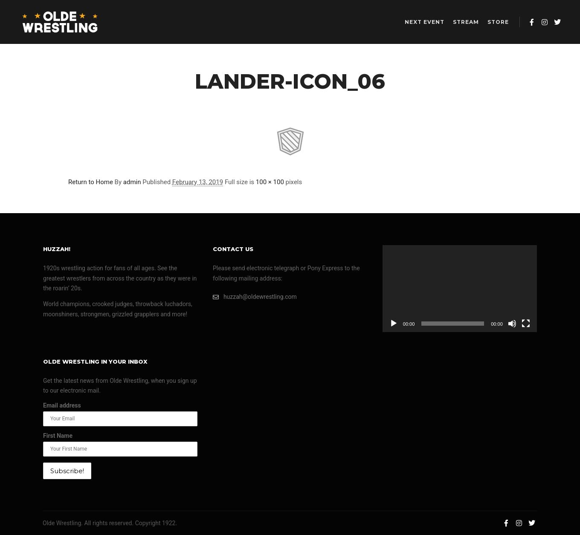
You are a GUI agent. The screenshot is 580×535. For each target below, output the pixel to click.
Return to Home (90, 182)
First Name (57, 435)
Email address (62, 405)
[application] (460, 288)
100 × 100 (270, 182)
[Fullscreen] (526, 323)
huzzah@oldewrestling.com (255, 297)
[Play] (393, 323)
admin (132, 182)
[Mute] (512, 323)
